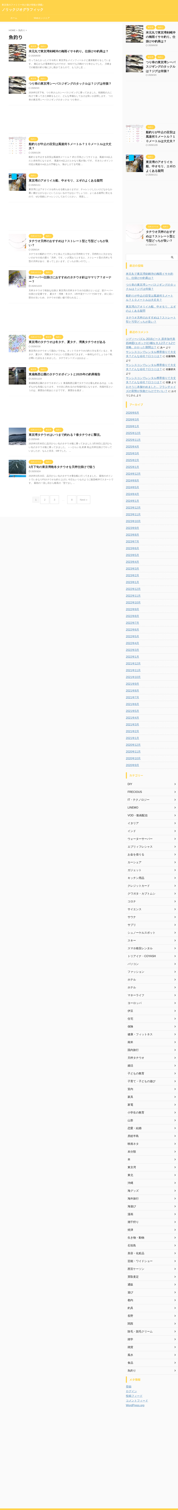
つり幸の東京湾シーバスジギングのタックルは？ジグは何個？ (68, 84)
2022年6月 (131, 610)
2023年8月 (131, 515)
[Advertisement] (61, 120)
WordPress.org (134, 1385)
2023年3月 (131, 549)
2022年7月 (131, 603)
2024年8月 (131, 460)
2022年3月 (131, 630)
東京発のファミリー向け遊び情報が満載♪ (89, 1493)
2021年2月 (131, 711)
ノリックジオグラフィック (22, 9)
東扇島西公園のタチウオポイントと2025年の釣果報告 (62, 364)
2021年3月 (131, 704)
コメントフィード (135, 1381)
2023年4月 (131, 542)
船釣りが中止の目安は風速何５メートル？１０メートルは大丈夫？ (70, 145)
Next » (81, 489)
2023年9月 (131, 508)
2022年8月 (131, 596)
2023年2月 (131, 555)
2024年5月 (131, 467)
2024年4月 (131, 474)
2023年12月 (132, 488)
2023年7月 (131, 521)
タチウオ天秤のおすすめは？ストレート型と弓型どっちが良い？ (69, 238)
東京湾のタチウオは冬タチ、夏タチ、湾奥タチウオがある (65, 331)
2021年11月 (132, 650)
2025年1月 (131, 447)
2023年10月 (132, 501)
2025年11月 (132, 420)
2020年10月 (132, 738)
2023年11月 (132, 494)
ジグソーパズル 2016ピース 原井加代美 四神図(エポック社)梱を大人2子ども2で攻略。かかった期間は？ (151, 331)
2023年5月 (131, 535)
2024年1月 (131, 481)
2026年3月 (131, 399)
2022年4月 (131, 623)
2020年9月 (131, 745)
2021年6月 (131, 684)
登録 (128, 1366)
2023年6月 (131, 528)
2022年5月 (131, 616)
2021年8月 (131, 671)
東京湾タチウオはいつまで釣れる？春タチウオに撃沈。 (63, 425)
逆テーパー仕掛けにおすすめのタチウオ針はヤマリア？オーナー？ (70, 271)
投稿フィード (133, 1376)
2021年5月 (131, 691)
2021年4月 (131, 698)
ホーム (13, 18)
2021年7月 (131, 677)
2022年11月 (132, 576)
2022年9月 (131, 589)
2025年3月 (131, 433)
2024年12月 (132, 454)
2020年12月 (132, 725)
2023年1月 (131, 562)
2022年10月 (132, 582)
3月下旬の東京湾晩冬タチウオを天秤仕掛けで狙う (60, 457)
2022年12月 (132, 569)
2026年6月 (131, 393)
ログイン (131, 1371)
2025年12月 (132, 413)
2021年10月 (132, 657)
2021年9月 (131, 664)
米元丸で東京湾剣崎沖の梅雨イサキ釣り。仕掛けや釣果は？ (66, 51)
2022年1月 (131, 637)
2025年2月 (131, 440)
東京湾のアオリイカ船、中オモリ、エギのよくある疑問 (63, 177)
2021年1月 (131, 718)
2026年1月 (131, 406)
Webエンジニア (42, 18)
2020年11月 (132, 731)
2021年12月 (132, 643)
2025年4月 (131, 427)
